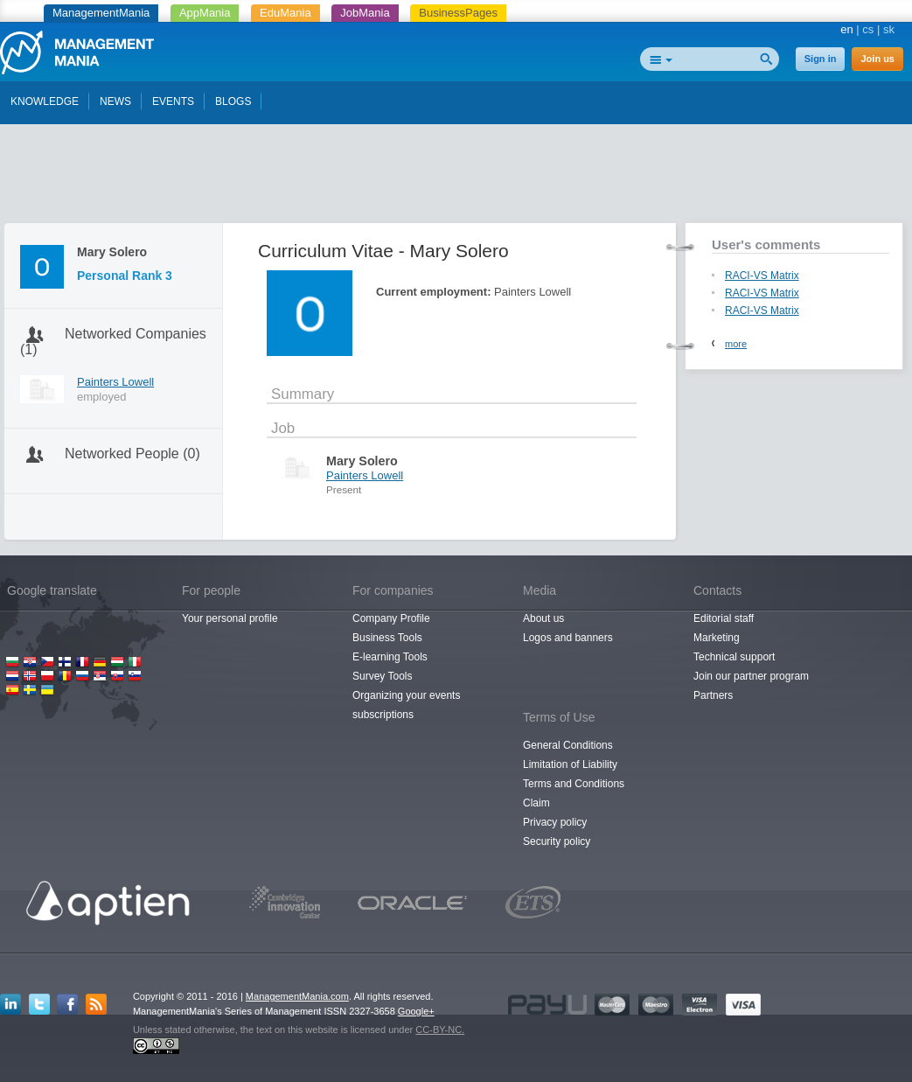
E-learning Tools (390, 657)
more (736, 344)
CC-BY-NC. (439, 1029)
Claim (536, 803)
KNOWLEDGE (44, 101)
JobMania (364, 12)
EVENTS (173, 101)
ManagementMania (101, 12)
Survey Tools (382, 676)
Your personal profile (230, 618)
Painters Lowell (115, 381)
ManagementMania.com (297, 996)
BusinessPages (458, 12)
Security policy (556, 841)
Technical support (734, 657)
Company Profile (391, 618)
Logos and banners (568, 638)
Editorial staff (723, 618)
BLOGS (233, 101)
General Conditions (568, 745)
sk (889, 29)
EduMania (285, 12)
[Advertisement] (456, 177)
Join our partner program (751, 676)
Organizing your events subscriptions (406, 705)
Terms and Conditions (573, 784)
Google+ (416, 1011)
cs (868, 29)
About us (543, 618)
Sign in (820, 58)
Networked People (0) (132, 453)
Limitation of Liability (570, 764)
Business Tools (387, 638)
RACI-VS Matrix (762, 275)
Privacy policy (555, 822)
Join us (877, 58)
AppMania (205, 12)
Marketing (716, 638)
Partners (713, 695)
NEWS (115, 101)
